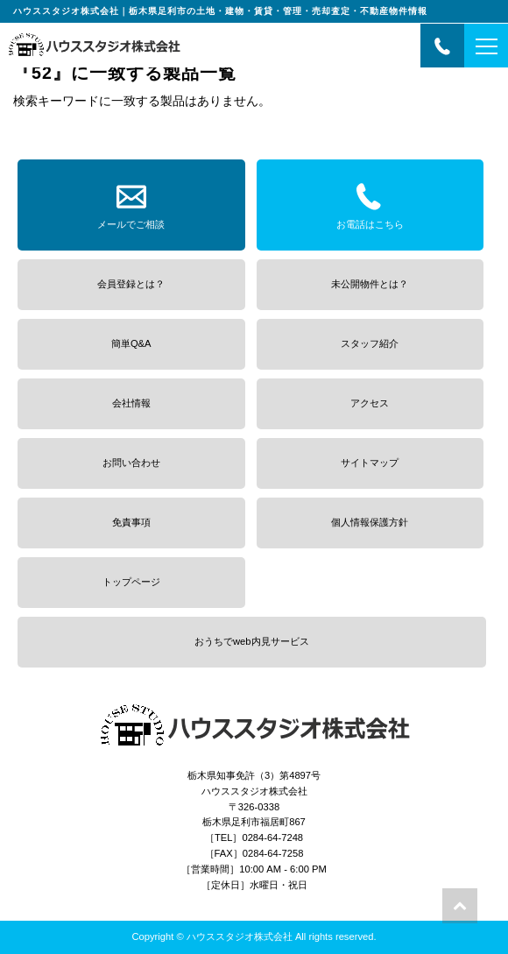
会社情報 (131, 403)
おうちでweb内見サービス (251, 641)
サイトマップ (370, 462)
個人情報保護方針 (369, 522)
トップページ (131, 581)
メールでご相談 (131, 203)
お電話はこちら (370, 203)
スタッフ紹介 (370, 343)
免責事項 (131, 522)
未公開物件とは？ (369, 284)
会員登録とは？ (131, 284)
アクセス (369, 403)
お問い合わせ (131, 462)
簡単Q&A (131, 343)
